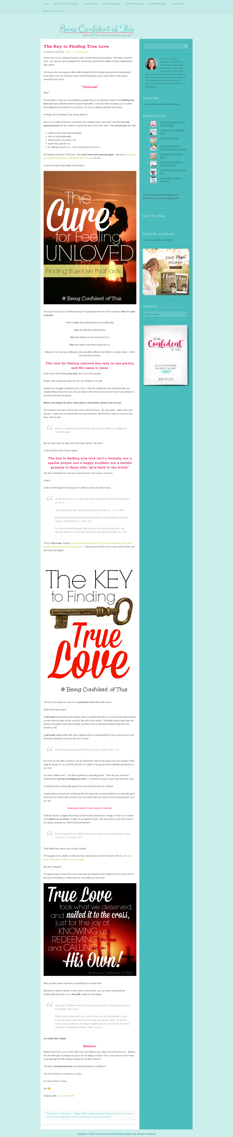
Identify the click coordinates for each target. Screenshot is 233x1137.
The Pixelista (118, 1132)
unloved (107, 1115)
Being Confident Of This (117, 28)
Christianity (65, 1111)
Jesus (125, 1111)
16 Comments (81, 50)
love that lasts (84, 1115)
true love (97, 1115)
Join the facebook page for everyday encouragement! (161, 194)
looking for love (67, 1115)
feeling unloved (96, 1111)
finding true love (112, 1111)
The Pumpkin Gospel (169, 136)
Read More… (151, 85)
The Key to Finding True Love (76, 44)
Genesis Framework (146, 1132)
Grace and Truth (65, 1094)
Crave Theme (101, 1132)
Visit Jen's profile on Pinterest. (159, 238)
